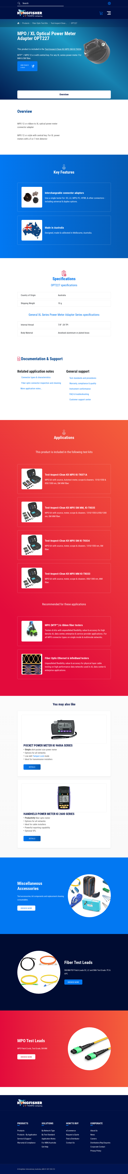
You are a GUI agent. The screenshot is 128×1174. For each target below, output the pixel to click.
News (92, 1134)
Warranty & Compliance (26, 1143)
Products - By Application (27, 1134)
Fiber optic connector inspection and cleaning (41, 383)
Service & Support (24, 1138)
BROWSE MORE (26, 908)
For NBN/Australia (49, 1143)
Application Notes (48, 1138)
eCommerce (71, 1130)
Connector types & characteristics (36, 377)
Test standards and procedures (82, 378)
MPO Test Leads (31, 1040)
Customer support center (80, 399)
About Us (94, 1130)
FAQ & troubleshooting (79, 394)
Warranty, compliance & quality (82, 383)
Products (25, 23)
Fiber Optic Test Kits (40, 23)
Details (32, 767)
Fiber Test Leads (78, 962)
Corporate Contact (97, 1147)
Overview (64, 94)
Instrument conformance (80, 389)
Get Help (45, 1147)
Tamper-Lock (38, 756)
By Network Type (48, 1130)
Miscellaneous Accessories (29, 886)
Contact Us (70, 1143)
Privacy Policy (95, 1151)
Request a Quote (72, 1134)
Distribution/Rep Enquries (100, 1143)
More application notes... (31, 388)
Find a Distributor (72, 1138)
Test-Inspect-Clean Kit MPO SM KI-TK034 (66, 23)
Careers (93, 1138)
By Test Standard (48, 1134)
